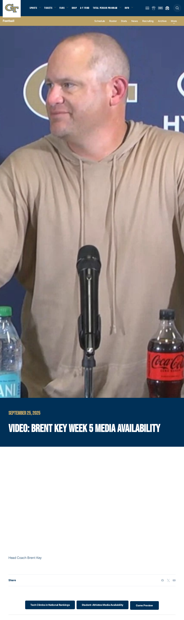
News (134, 23)
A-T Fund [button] (88, 9)
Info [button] (131, 9)
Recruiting (148, 23)
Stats (124, 23)
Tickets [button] (49, 9)
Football (8, 23)
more (174, 23)
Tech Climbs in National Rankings (48, 607)
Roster (113, 23)
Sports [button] (34, 9)
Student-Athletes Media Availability (102, 607)
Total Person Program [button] (108, 9)
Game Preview (146, 607)
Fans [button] (64, 9)
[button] (177, 9)
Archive (162, 23)
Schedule (99, 23)
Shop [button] (77, 9)
